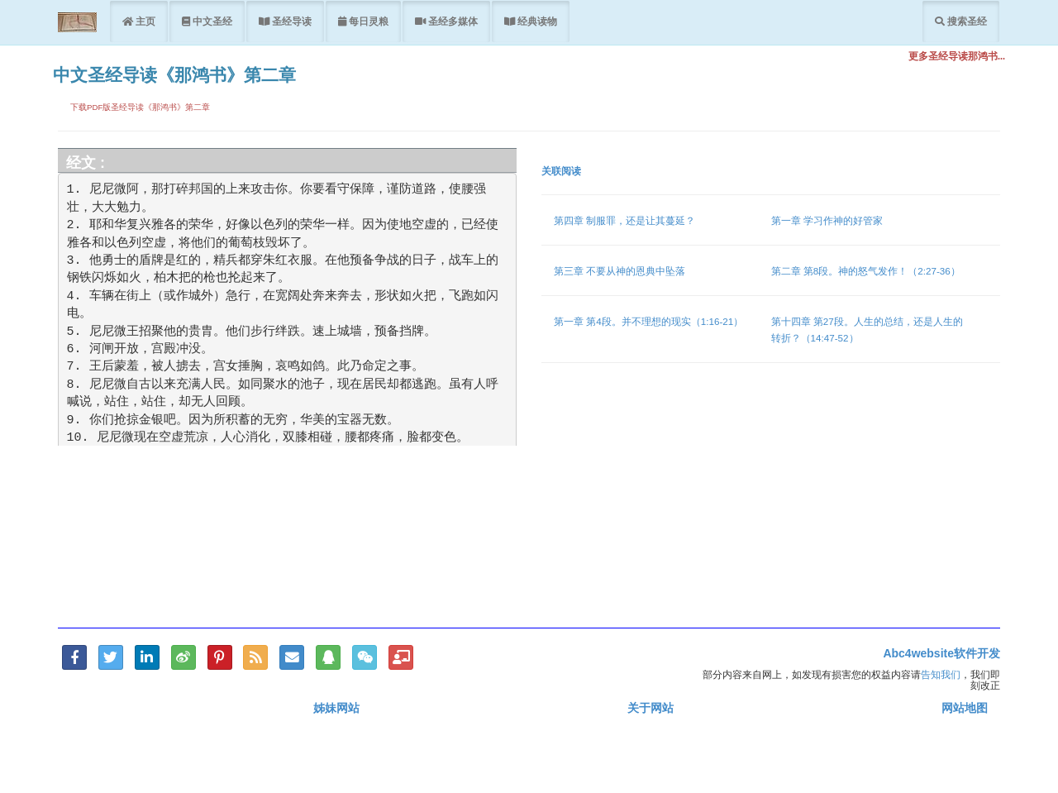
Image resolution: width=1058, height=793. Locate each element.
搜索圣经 (966, 21)
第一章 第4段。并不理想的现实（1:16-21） (648, 321)
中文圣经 (211, 21)
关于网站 (650, 707)
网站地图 (964, 707)
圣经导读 (290, 21)
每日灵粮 (367, 21)
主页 (144, 21)
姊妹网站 (336, 707)
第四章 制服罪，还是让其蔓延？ (624, 220)
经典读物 (536, 21)
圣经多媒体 (452, 21)
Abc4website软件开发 (941, 653)
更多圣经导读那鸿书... (956, 56)
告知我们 (940, 674)
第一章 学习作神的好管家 (827, 220)
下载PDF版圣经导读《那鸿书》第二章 (140, 107)
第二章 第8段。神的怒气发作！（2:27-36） (865, 270)
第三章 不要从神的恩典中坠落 (619, 270)
